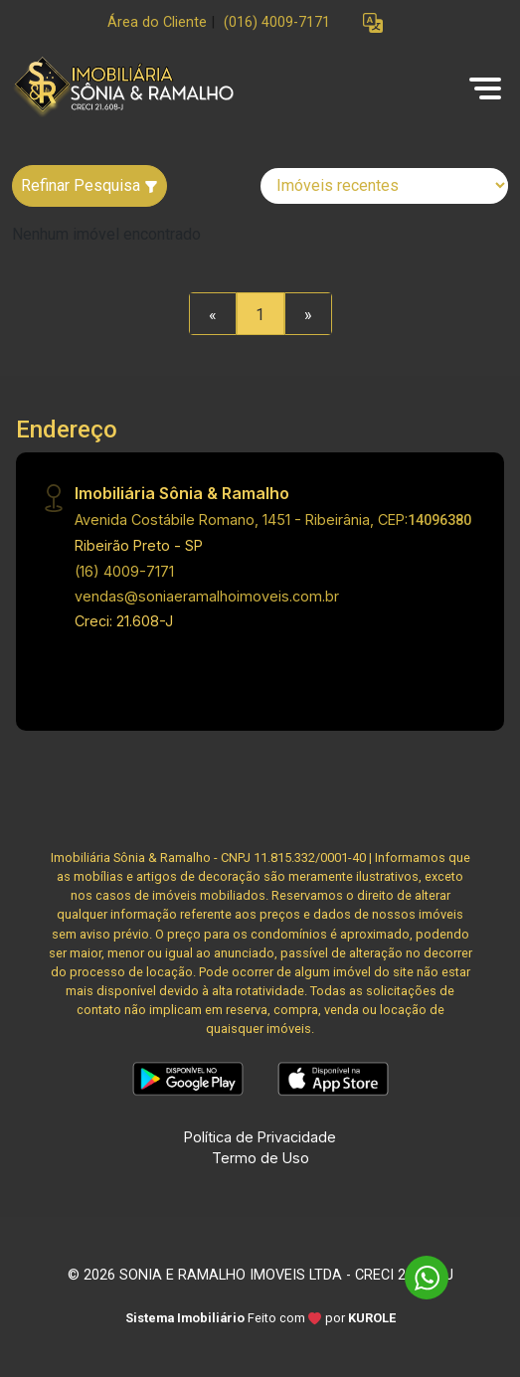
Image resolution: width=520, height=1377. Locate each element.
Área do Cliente (157, 22)
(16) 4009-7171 (124, 571)
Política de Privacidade (260, 1136)
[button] (373, 23)
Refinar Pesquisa (89, 185)
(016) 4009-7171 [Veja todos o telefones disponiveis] (277, 22)
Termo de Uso (260, 1157)
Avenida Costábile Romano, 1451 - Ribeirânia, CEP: (273, 519)
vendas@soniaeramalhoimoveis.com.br (207, 596)
